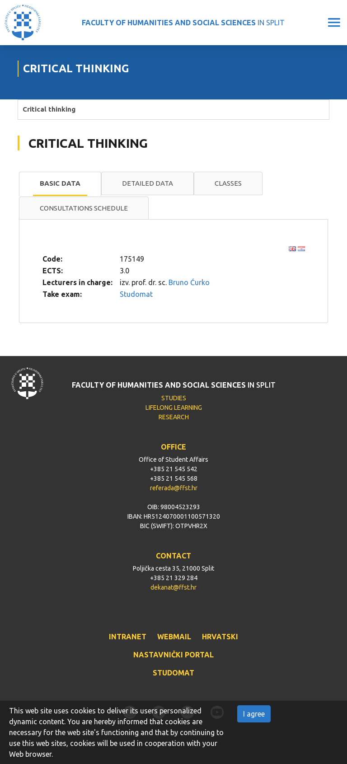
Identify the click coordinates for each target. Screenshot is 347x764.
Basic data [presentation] (60, 183)
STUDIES (173, 398)
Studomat (136, 294)
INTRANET (127, 637)
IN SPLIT (183, 23)
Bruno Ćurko (189, 282)
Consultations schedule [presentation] (84, 208)
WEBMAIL (174, 637)
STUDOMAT (173, 673)
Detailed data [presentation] (147, 183)
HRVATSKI (220, 637)
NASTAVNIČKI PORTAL (173, 655)
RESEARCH (174, 417)
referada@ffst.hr (173, 488)
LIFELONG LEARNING (173, 407)
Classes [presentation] (228, 183)
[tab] (60, 184)
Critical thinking (49, 109)
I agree (254, 714)
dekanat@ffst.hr (173, 587)
